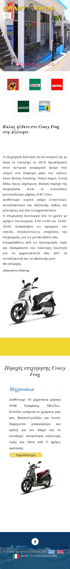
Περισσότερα (25, 455)
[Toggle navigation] (7, 15)
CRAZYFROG (29, 7)
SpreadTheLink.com (33, 551)
